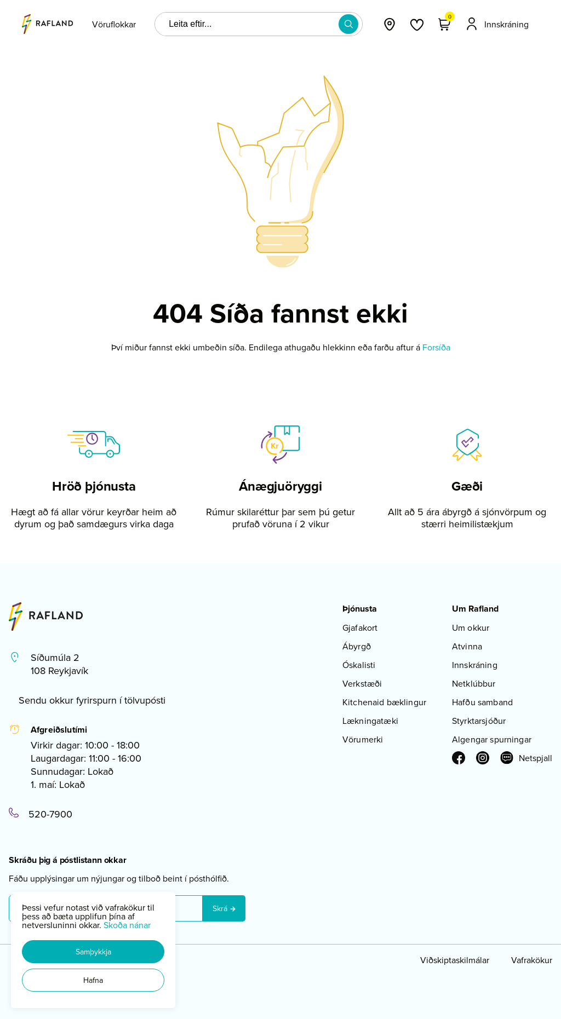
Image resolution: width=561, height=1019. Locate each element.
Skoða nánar (127, 925)
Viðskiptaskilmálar (454, 960)
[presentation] (114, 24)
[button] (93, 951)
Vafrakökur (531, 960)
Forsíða (436, 347)
